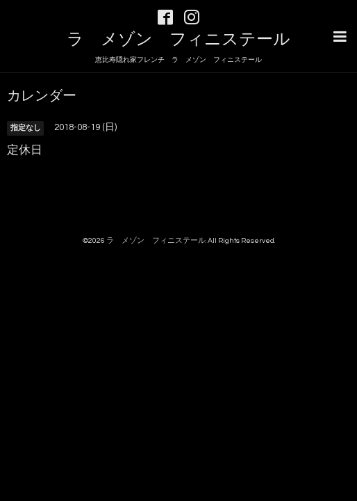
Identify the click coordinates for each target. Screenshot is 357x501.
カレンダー (41, 95)
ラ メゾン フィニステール (178, 39)
